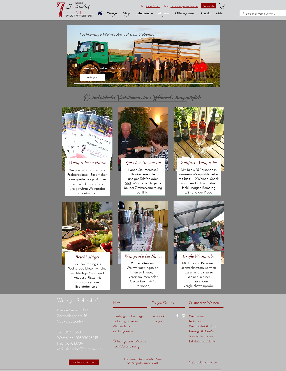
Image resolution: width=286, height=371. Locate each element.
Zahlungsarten (123, 331)
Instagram (158, 321)
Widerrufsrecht (123, 326)
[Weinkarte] (208, 5)
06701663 (72, 332)
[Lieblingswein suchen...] (263, 13)
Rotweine (195, 321)
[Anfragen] (92, 77)
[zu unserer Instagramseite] (183, 316)
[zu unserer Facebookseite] (177, 316)
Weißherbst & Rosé (202, 326)
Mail (128, 183)
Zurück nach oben (204, 362)
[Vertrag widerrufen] (84, 362)
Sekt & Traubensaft (202, 336)
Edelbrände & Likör (202, 341)
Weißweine (196, 316)
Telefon (145, 179)
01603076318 (86, 337)
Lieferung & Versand (127, 321)
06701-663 (153, 6)
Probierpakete (77, 175)
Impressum (130, 359)
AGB (159, 359)
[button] (222, 6)
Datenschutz (146, 359)
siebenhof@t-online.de (184, 6)
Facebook (158, 316)
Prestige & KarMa (201, 331)
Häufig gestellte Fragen (129, 316)
